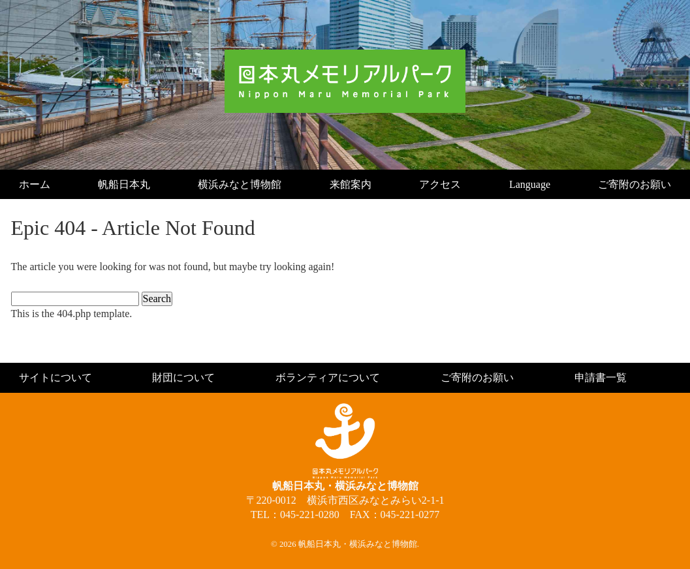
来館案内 (350, 184)
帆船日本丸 (124, 184)
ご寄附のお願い (634, 184)
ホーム (34, 184)
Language (529, 184)
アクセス (440, 184)
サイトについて (55, 377)
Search (157, 298)
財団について (183, 377)
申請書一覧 (600, 377)
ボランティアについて (327, 377)
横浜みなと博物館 (239, 184)
